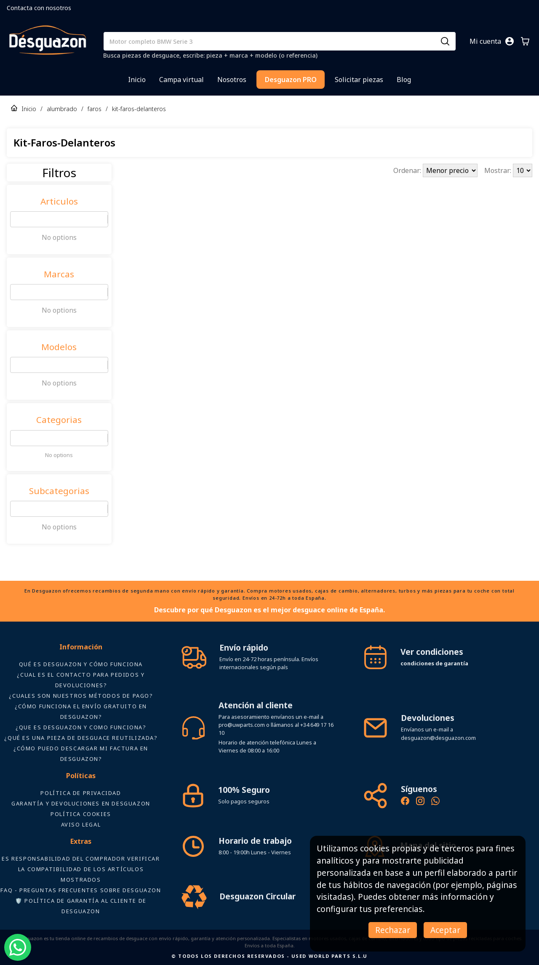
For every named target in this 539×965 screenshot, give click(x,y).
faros (94, 109)
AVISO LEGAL (81, 824)
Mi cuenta (485, 41)
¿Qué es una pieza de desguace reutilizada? (80, 738)
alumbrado (62, 109)
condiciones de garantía (434, 663)
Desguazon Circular (257, 896)
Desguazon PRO (291, 79)
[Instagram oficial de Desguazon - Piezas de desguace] (420, 802)
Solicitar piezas (359, 79)
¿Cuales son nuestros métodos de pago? (80, 695)
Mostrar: (498, 170)
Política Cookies (81, 814)
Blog (404, 79)
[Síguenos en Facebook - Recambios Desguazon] (405, 802)
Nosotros (231, 79)
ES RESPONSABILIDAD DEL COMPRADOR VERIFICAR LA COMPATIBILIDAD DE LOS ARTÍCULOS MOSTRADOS (81, 869)
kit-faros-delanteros (139, 109)
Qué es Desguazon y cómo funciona (81, 664)
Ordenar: (408, 170)
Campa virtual (181, 79)
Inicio (137, 79)
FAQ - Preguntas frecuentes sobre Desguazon (80, 890)
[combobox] (15, 219)
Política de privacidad (80, 793)
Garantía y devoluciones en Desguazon (80, 803)
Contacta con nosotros (39, 8)
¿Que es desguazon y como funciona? (81, 727)
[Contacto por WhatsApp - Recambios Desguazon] (435, 802)
